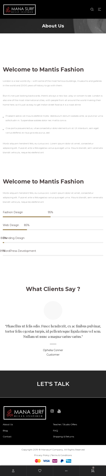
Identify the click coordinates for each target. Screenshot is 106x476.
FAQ (55, 430)
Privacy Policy (41, 455)
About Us (8, 424)
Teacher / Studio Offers (65, 424)
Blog (5, 430)
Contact (7, 436)
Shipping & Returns (63, 436)
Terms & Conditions (61, 455)
